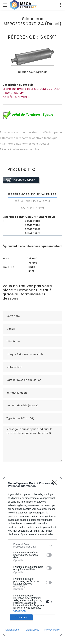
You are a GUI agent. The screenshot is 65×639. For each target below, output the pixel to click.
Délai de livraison (32, 201)
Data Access (32, 629)
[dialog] (32, 556)
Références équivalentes (32, 194)
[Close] (55, 483)
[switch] (49, 555)
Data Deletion (13, 629)
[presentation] (29, 468)
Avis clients (32, 208)
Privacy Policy (51, 629)
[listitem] (32, 545)
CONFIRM (21, 617)
